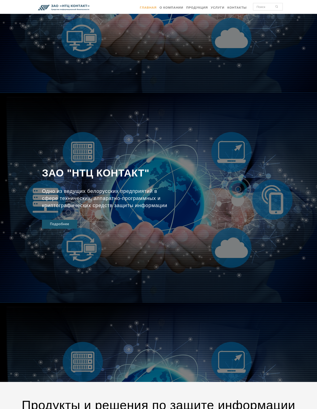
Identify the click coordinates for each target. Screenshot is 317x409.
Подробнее (59, 224)
